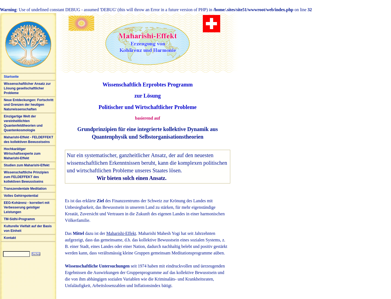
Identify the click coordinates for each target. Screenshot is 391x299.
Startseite (11, 77)
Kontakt (10, 238)
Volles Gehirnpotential (21, 196)
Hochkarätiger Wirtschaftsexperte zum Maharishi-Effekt (22, 153)
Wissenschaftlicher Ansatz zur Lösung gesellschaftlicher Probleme (27, 88)
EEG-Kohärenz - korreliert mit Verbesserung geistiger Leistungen (26, 207)
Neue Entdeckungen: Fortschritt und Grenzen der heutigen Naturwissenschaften (28, 104)
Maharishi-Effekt (121, 233)
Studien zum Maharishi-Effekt (26, 165)
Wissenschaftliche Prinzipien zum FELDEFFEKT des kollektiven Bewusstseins (26, 176)
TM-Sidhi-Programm (19, 219)
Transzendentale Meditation (25, 189)
